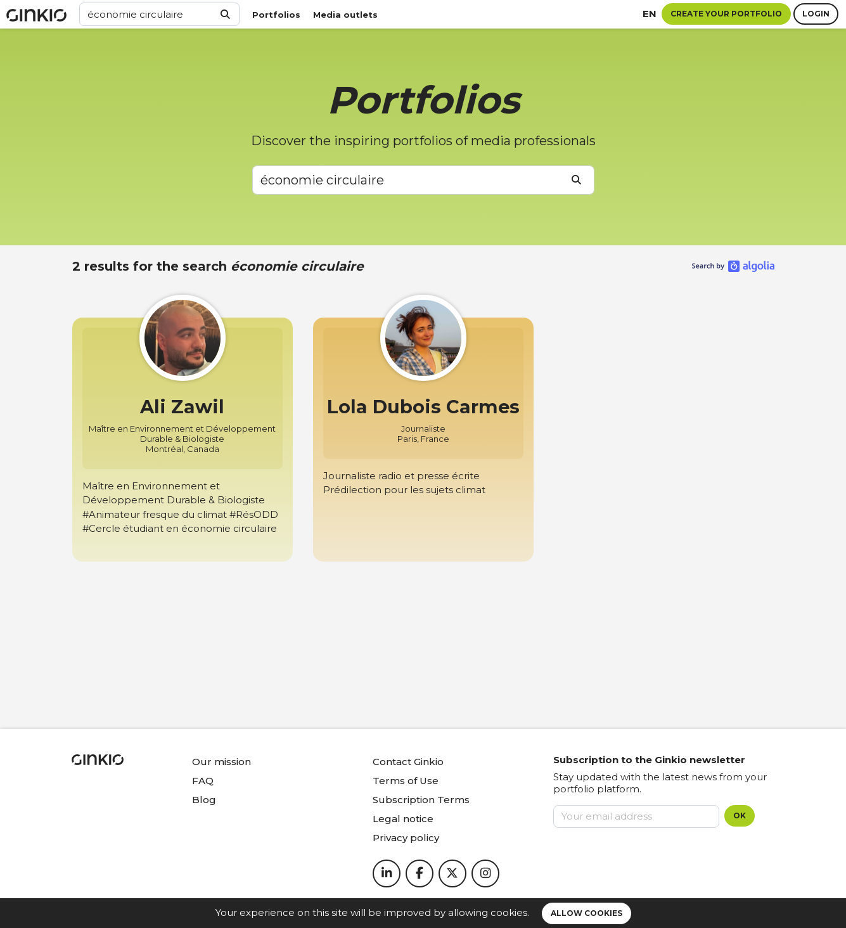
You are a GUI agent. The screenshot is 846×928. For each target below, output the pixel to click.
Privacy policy (406, 838)
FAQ (203, 781)
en (650, 14)
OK (739, 815)
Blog (204, 800)
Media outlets (345, 15)
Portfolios (276, 15)
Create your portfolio (726, 13)
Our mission (221, 762)
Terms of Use (406, 781)
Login (816, 13)
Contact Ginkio (408, 762)
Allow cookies (586, 913)
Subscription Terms (421, 800)
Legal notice (403, 819)
